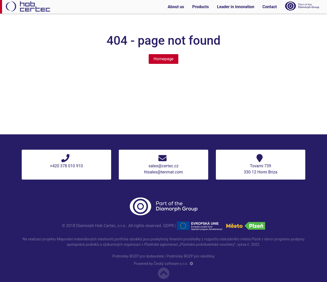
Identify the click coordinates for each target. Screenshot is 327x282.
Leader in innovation (235, 6)
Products (200, 6)
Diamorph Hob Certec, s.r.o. (101, 225)
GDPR (168, 225)
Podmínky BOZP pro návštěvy (191, 256)
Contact (269, 6)
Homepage (163, 58)
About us (176, 6)
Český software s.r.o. (171, 264)
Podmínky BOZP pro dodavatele (138, 256)
